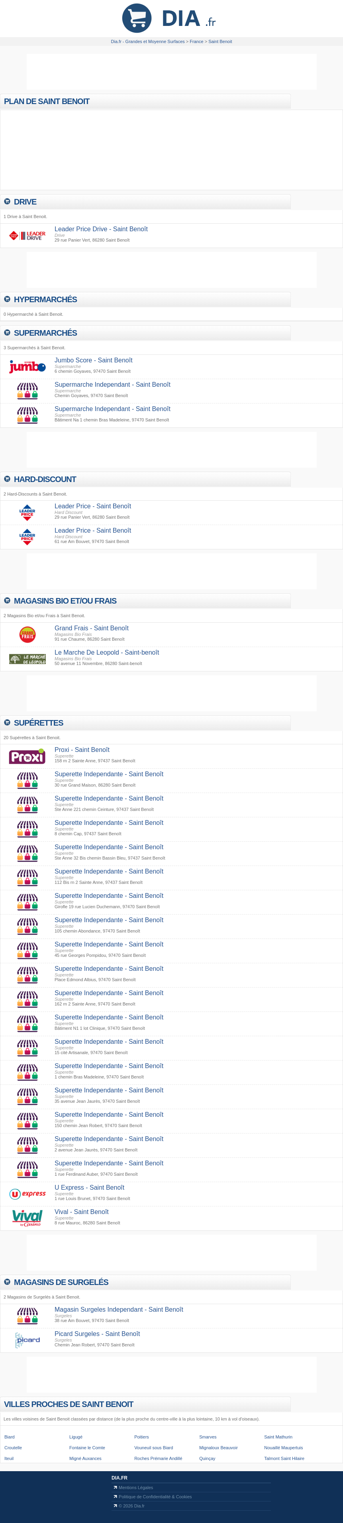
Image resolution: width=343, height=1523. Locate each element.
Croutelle (13, 1447)
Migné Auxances (85, 1458)
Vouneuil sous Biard (153, 1447)
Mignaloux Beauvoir (218, 1447)
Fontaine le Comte (87, 1447)
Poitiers (141, 1436)
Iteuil (9, 1458)
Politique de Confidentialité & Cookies (155, 1496)
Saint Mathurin (278, 1436)
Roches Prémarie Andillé (158, 1458)
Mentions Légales (136, 1487)
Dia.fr (119, 1478)
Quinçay (207, 1458)
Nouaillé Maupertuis (283, 1447)
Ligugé (75, 1436)
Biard (9, 1436)
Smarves (207, 1436)
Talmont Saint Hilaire (284, 1458)
